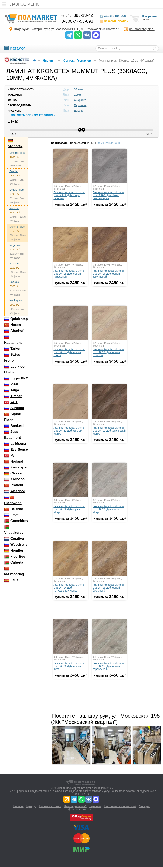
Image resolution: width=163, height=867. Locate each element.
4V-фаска (80, 100)
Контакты (89, 809)
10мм (77, 94)
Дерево (78, 110)
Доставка (74, 809)
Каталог (14, 48)
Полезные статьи (50, 806)
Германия (80, 105)
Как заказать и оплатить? (120, 806)
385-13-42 (77, 15)
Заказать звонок (114, 21)
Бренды (31, 806)
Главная (18, 806)
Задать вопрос (113, 16)
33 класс (79, 89)
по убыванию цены (109, 142)
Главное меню (20, 4)
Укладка (144, 806)
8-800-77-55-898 (77, 21)
